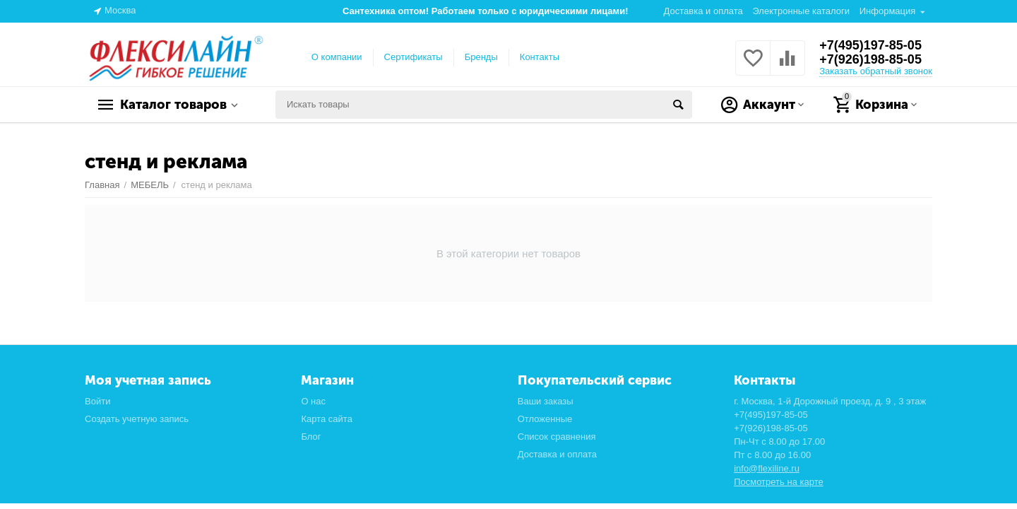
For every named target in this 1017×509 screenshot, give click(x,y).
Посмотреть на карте (778, 481)
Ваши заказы (545, 401)
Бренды (481, 57)
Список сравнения (557, 436)
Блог (311, 436)
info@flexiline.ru (766, 468)
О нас (313, 401)
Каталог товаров (173, 104)
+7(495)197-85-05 (870, 45)
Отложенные (545, 419)
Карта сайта (326, 419)
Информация (888, 11)
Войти (97, 401)
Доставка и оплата (703, 11)
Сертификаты (413, 57)
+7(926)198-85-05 (870, 59)
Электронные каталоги (801, 11)
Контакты (539, 57)
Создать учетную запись (137, 419)
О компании (336, 57)
